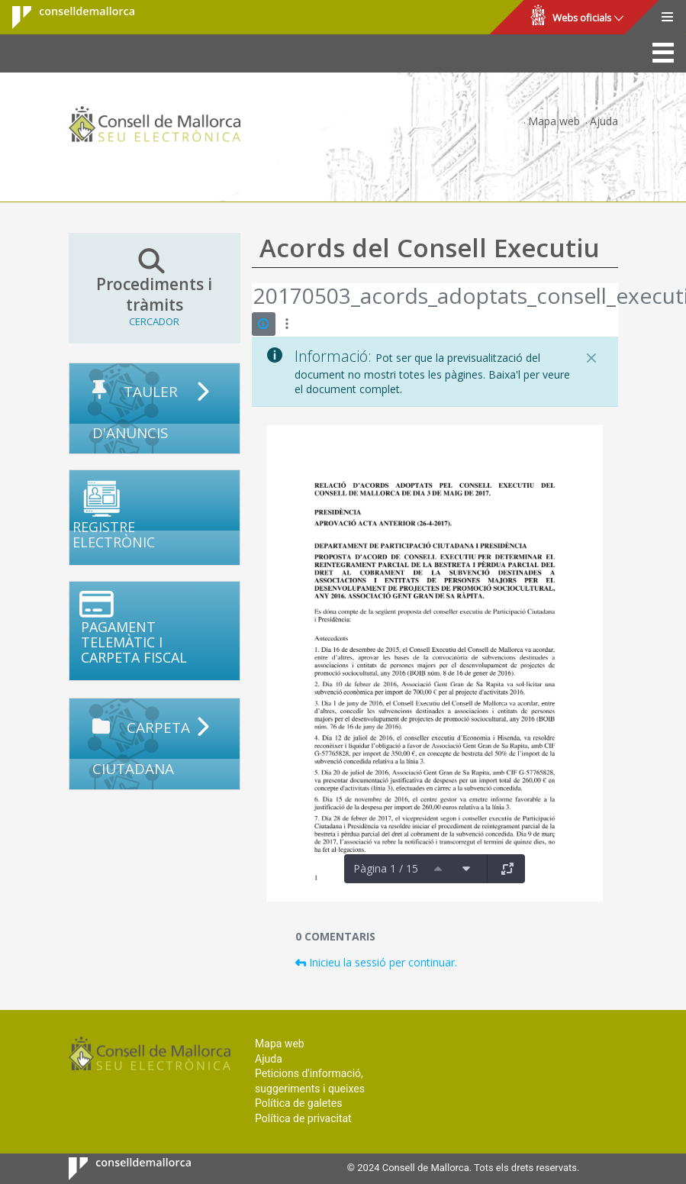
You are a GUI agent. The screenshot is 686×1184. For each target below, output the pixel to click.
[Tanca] (591, 358)
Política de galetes (298, 1103)
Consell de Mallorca (63, 17)
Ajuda (604, 121)
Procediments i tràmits (154, 287)
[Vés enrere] (252, 297)
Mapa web (554, 121)
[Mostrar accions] (287, 324)
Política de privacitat (303, 1118)
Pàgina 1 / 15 (385, 868)
